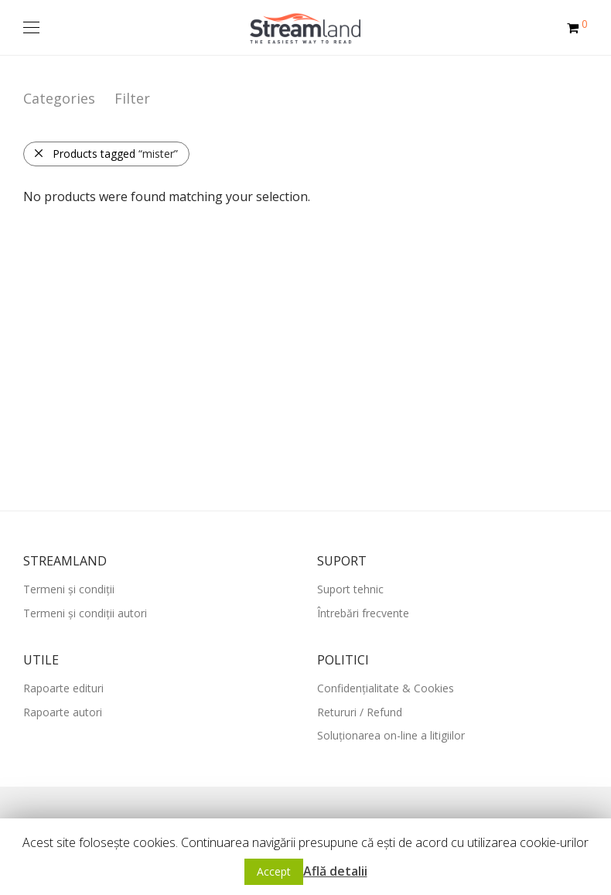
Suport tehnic (350, 589)
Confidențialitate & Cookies (385, 688)
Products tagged (105, 153)
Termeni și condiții (68, 589)
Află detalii (335, 871)
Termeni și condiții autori (85, 613)
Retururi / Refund (359, 712)
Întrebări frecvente (363, 613)
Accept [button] (274, 871)
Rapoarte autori (62, 712)
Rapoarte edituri (63, 688)
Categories (59, 98)
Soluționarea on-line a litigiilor (391, 735)
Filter (132, 98)
